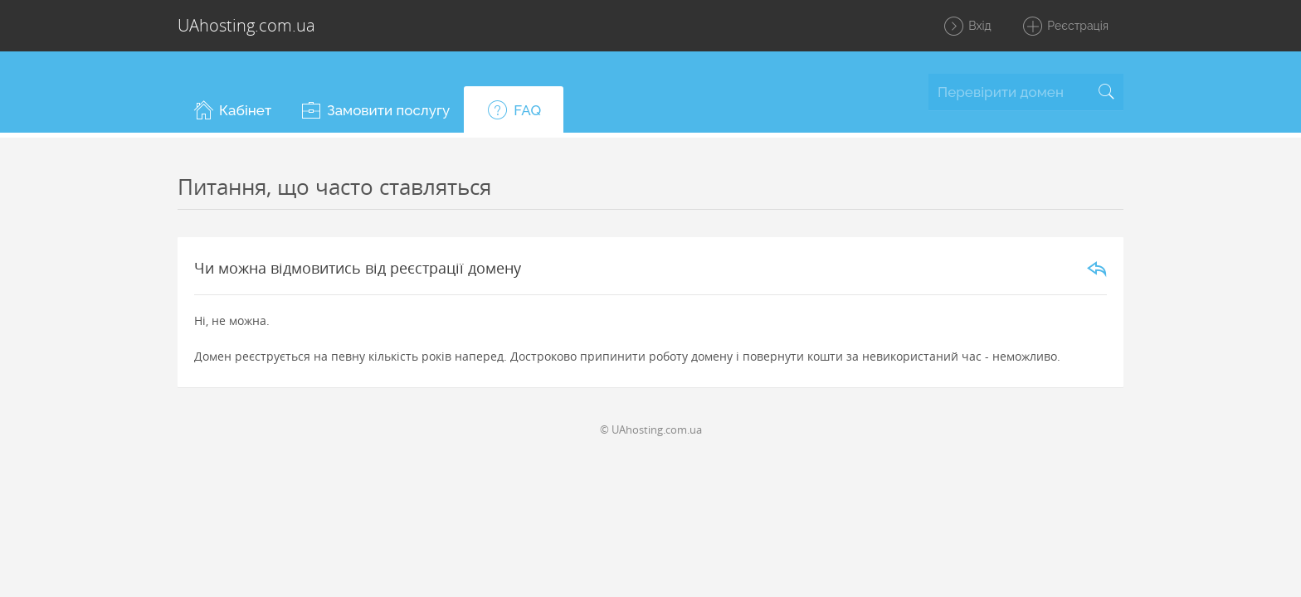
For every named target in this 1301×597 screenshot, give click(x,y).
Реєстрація (1065, 26)
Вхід (967, 26)
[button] (231, 109)
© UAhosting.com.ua (651, 429)
